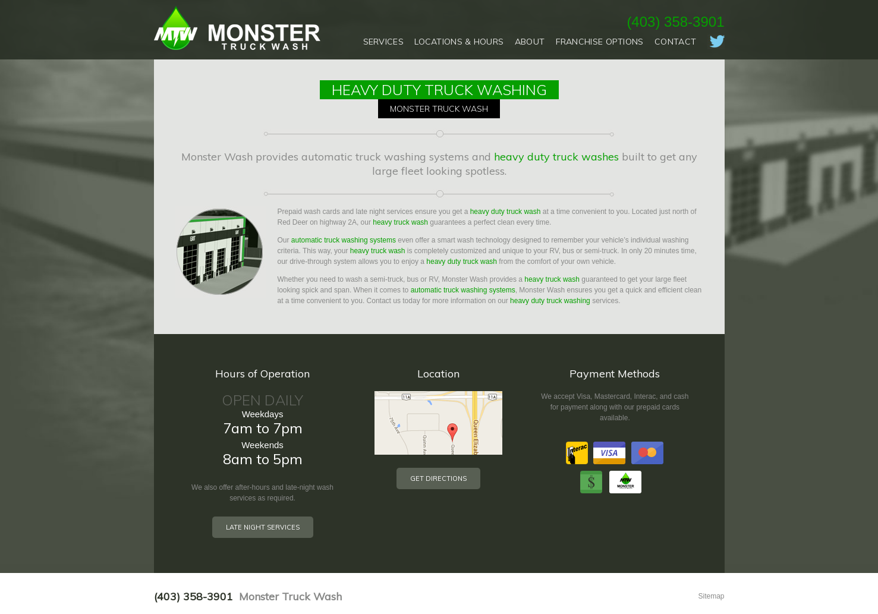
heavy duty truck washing (550, 301)
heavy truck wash (400, 222)
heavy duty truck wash (505, 211)
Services (383, 41)
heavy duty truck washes (556, 156)
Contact (675, 41)
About (530, 41)
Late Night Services (263, 527)
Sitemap (711, 596)
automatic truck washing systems (343, 240)
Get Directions (438, 478)
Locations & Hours (458, 41)
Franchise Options (600, 41)
